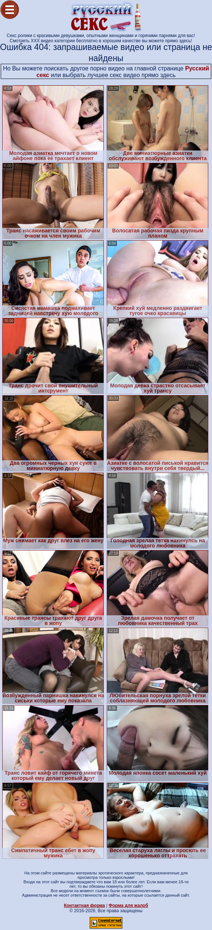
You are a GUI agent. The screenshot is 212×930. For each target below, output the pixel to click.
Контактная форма (84, 905)
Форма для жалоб (128, 905)
